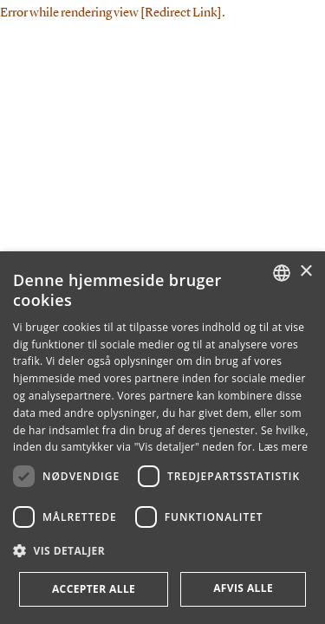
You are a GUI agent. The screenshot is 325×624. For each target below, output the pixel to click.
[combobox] (281, 273)
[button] (162, 551)
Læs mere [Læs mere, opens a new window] (283, 446)
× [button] (305, 271)
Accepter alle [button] (93, 589)
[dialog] (162, 437)
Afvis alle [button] (243, 588)
